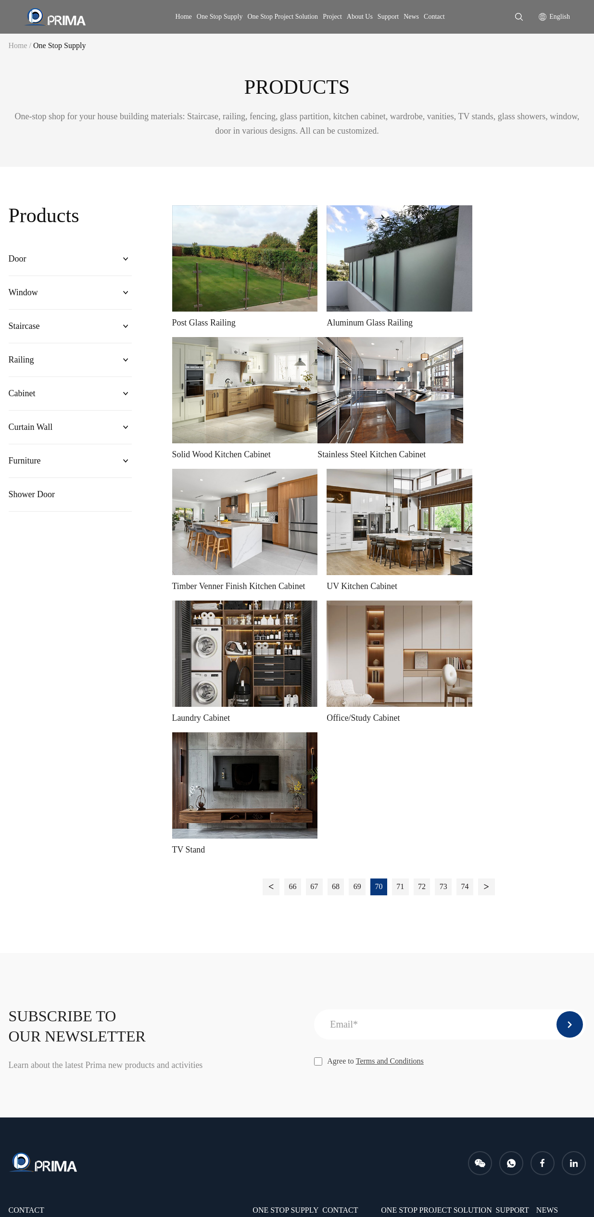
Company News (561, 951)
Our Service (340, 968)
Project (332, 16)
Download (512, 951)
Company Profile (348, 951)
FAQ (503, 968)
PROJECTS (514, 996)
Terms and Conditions (390, 776)
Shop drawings (404, 984)
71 (400, 601)
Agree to (369, 776)
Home (184, 16)
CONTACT (340, 925)
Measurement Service (414, 1033)
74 (465, 601)
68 (336, 601)
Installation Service (411, 951)
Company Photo (347, 984)
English (559, 16)
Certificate (338, 1017)
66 (292, 601)
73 (444, 601)
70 (379, 601)
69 (357, 601)
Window (23, 293)
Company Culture (349, 1000)
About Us (360, 16)
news (547, 925)
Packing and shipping (414, 1017)
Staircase (24, 327)
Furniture (25, 464)
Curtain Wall (31, 430)
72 (422, 601)
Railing (21, 361)
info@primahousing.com (160, 997)
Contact (434, 16)
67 (314, 601)
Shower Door (32, 498)
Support (388, 16)
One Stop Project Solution (283, 16)
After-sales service (409, 968)
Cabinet (22, 396)
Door (17, 259)
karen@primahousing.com (72, 997)
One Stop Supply (220, 16)
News (411, 16)
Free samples (401, 1000)
